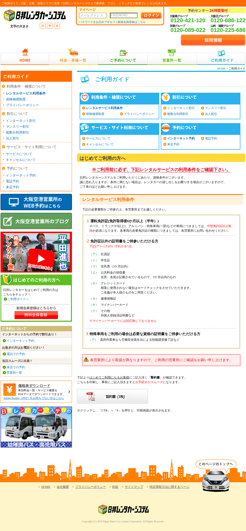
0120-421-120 (187, 20)
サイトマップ (134, 487)
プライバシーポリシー (139, 114)
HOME (25, 56)
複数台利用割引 (178, 114)
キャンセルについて (100, 144)
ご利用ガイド (221, 56)
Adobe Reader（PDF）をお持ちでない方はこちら (33, 397)
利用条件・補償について (26, 86)
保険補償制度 (95, 114)
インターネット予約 (181, 138)
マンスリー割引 (215, 108)
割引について (17, 114)
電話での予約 (16, 354)
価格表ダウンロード (34, 386)
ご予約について (122, 56)
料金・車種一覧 (73, 56)
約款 (115, 487)
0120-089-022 (187, 30)
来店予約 (173, 144)
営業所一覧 (172, 56)
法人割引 (211, 114)
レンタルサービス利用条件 (104, 108)
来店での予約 (16, 367)
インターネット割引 (181, 108)
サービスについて (98, 138)
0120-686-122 (228, 20)
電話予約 (211, 138)
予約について (17, 168)
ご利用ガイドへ (18, 299)
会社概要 (63, 487)
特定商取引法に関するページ (169, 487)
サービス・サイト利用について (32, 147)
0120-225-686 (228, 30)
